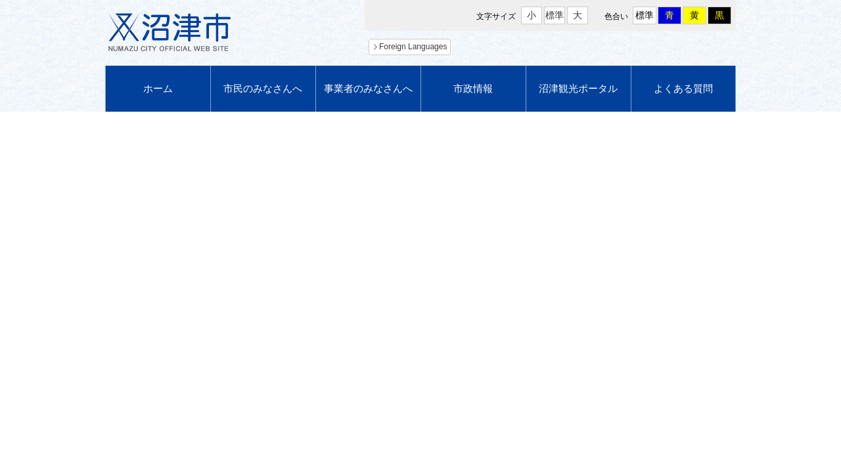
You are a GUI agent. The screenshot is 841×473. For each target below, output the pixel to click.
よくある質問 (683, 88)
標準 (554, 15)
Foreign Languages (413, 46)
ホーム (158, 88)
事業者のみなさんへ (368, 88)
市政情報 (473, 88)
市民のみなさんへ (262, 88)
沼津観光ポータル (578, 88)
